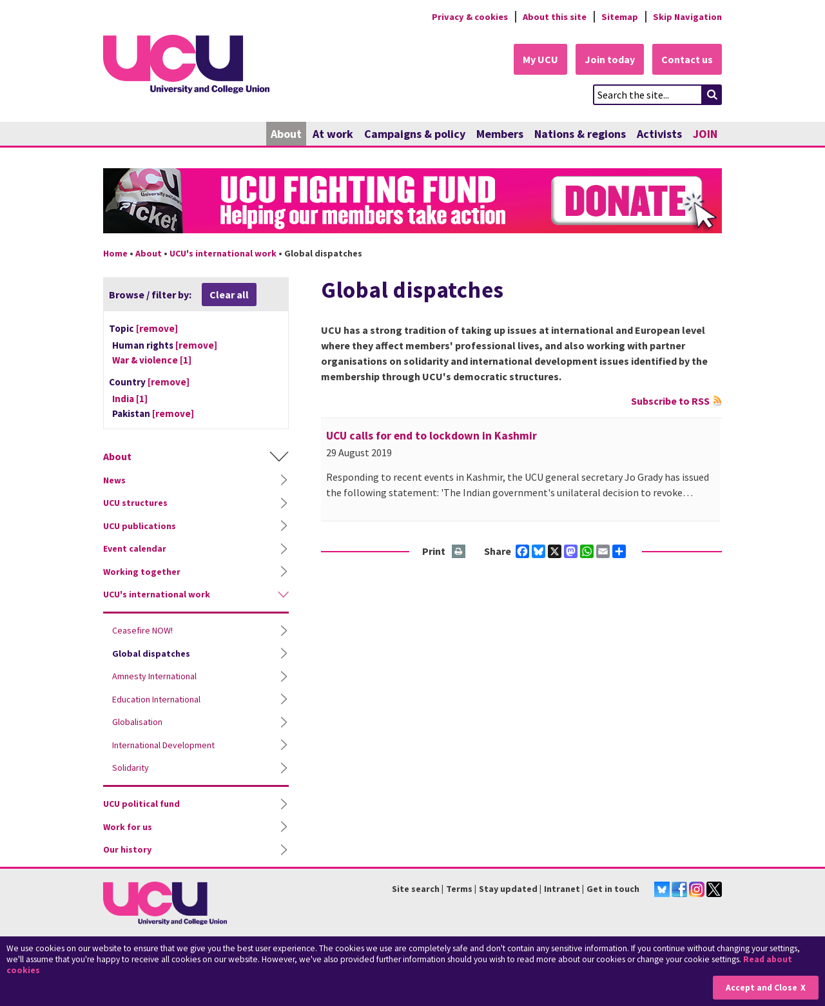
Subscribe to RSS (670, 400)
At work (333, 133)
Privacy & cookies (470, 17)
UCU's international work (223, 253)
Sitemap (619, 17)
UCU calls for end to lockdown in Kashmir (431, 436)
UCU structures (135, 502)
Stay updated (508, 889)
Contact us (687, 59)
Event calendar (134, 548)
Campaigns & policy (414, 133)
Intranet (562, 889)
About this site (555, 17)
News (114, 480)
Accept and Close (761, 987)
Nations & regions (580, 133)
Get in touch (613, 889)
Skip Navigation (687, 17)
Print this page (459, 552)
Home (115, 253)
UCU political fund (141, 803)
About (286, 133)
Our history (127, 849)
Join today (610, 59)
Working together (141, 571)
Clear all (229, 294)
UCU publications (139, 526)
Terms (459, 889)
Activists (659, 133)
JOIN (705, 133)
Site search (416, 889)
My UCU (540, 59)
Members (499, 133)
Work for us (127, 827)
